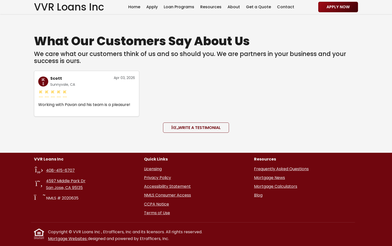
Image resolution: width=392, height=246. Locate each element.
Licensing (153, 169)
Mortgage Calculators (275, 186)
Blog (258, 195)
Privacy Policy (157, 177)
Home (134, 7)
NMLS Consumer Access (167, 195)
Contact (285, 7)
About (234, 7)
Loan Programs (179, 7)
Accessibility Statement (167, 186)
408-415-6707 (60, 170)
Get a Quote (258, 7)
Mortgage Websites (68, 239)
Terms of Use (157, 213)
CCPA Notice (156, 204)
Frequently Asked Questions (281, 169)
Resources (211, 7)
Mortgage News (269, 177)
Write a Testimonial (196, 127)
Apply (152, 7)
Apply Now (338, 7)
